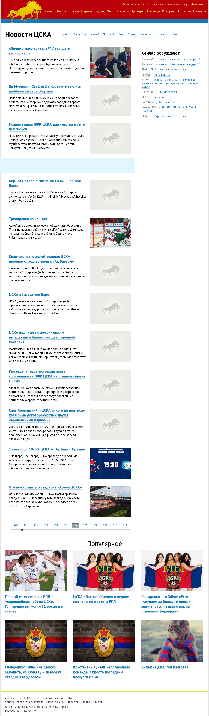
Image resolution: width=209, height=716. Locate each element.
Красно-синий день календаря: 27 (179, 64)
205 (65, 525)
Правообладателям (42, 707)
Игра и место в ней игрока (170, 116)
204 (55, 525)
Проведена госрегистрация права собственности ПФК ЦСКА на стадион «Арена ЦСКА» (47, 376)
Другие (131, 34)
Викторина (61, 707)
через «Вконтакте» (194, 4)
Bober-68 (147, 92)
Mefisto (146, 116)
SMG (144, 69)
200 (16, 525)
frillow (145, 80)
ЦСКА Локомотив (167, 92)
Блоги (74, 11)
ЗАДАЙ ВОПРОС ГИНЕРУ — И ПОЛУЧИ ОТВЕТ (169, 109)
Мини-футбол (148, 34)
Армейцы (153, 11)
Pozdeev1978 (149, 107)
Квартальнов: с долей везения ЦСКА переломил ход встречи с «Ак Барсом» (41, 259)
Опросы (86, 11)
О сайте (9, 707)
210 (115, 525)
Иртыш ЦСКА (162, 74)
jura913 (146, 74)
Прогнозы (184, 11)
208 (95, 525)
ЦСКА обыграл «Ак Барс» (30, 294)
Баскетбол (80, 34)
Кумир (49, 11)
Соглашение (22, 707)
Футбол (65, 34)
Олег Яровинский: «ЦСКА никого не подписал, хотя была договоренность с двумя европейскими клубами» (47, 415)
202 (36, 525)
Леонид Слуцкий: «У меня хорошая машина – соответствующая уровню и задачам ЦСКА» (170, 83)
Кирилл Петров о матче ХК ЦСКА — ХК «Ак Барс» (45, 183)
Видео (99, 11)
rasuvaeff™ (29, 710)
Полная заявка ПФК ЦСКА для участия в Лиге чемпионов (47, 126)
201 (26, 525)
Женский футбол (113, 34)
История (168, 11)
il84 (144, 97)
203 (45, 525)
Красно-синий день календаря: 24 (179, 59)
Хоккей (95, 34)
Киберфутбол (169, 34)
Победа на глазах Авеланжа (168, 69)
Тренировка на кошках (28, 218)
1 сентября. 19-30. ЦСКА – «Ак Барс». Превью (47, 449)
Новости (62, 11)
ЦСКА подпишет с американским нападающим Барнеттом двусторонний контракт (42, 337)
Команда (123, 11)
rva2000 (146, 102)
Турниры (138, 11)
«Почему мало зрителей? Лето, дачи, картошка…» (40, 51)
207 (85, 525)
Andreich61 (148, 59)
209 (105, 525)
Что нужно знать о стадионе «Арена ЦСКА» (45, 487)
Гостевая (199, 11)
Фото (110, 11)
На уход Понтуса (160, 97)
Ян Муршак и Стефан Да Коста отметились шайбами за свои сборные (45, 88)
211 (125, 525)
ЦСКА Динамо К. (165, 102)
